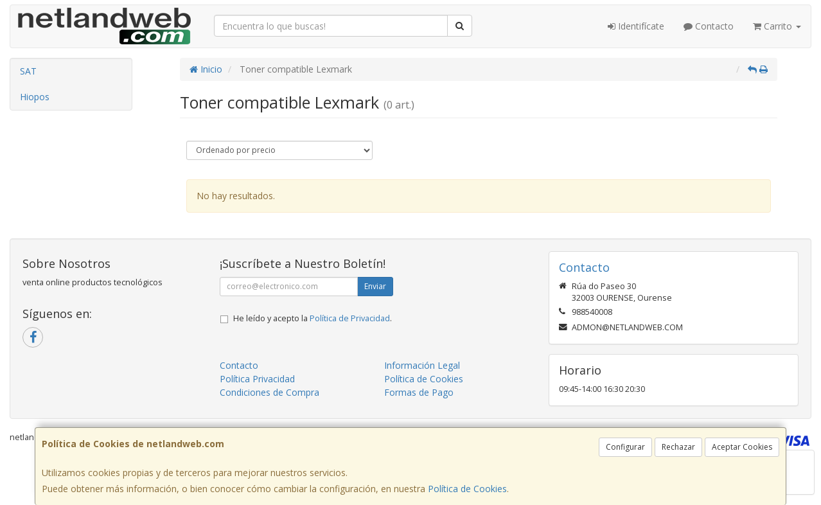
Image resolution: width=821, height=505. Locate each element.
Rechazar (678, 446)
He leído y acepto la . (312, 318)
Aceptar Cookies (742, 446)
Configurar (625, 446)
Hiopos (34, 97)
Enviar (375, 286)
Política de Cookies (467, 489)
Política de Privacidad (350, 318)
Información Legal (422, 365)
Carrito (777, 26)
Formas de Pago (419, 392)
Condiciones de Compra (269, 392)
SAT (28, 71)
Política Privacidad (257, 379)
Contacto (709, 26)
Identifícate (636, 26)
